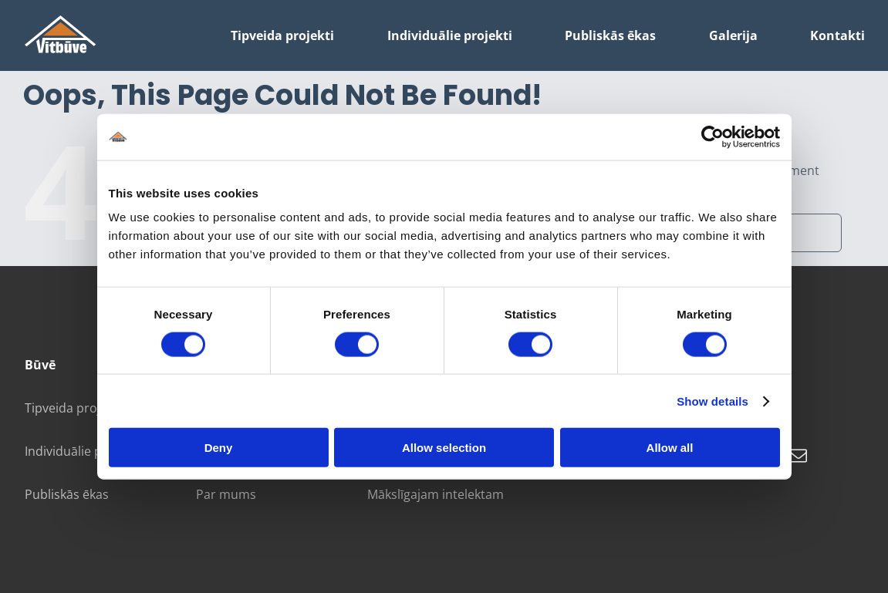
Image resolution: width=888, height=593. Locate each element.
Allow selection (444, 447)
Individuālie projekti (82, 451)
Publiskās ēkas (67, 494)
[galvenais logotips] (60, 21)
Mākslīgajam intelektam (435, 494)
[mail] (798, 455)
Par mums (226, 494)
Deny (218, 447)
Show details (712, 400)
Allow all (670, 447)
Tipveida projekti (73, 407)
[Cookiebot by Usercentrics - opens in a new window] (712, 136)
